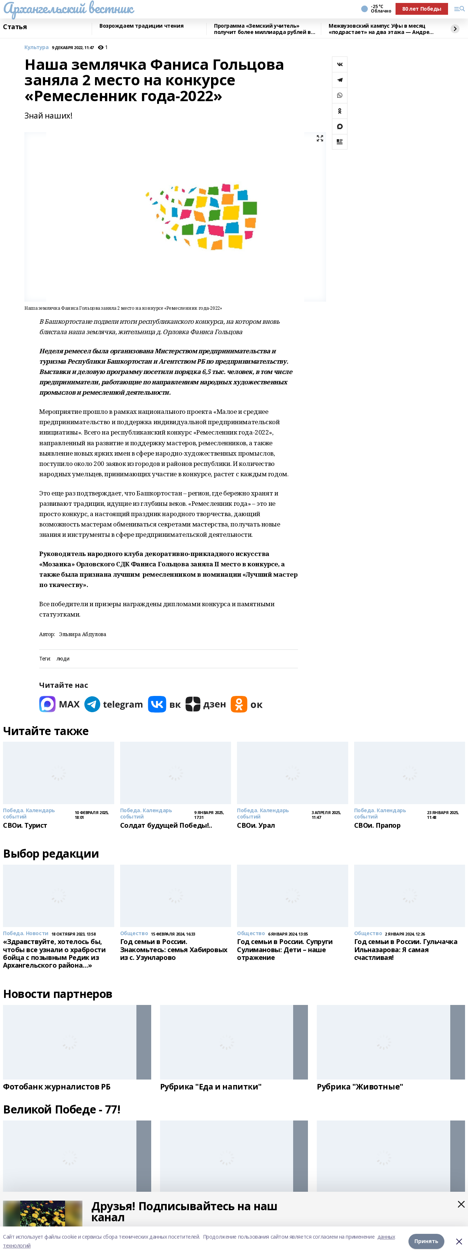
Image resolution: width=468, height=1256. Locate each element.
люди (63, 659)
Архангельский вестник (67, 8)
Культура (36, 47)
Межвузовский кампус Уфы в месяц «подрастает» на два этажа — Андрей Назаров (381, 29)
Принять (426, 1241)
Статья (15, 27)
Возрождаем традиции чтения (141, 26)
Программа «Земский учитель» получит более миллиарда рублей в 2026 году (262, 29)
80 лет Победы (421, 8)
